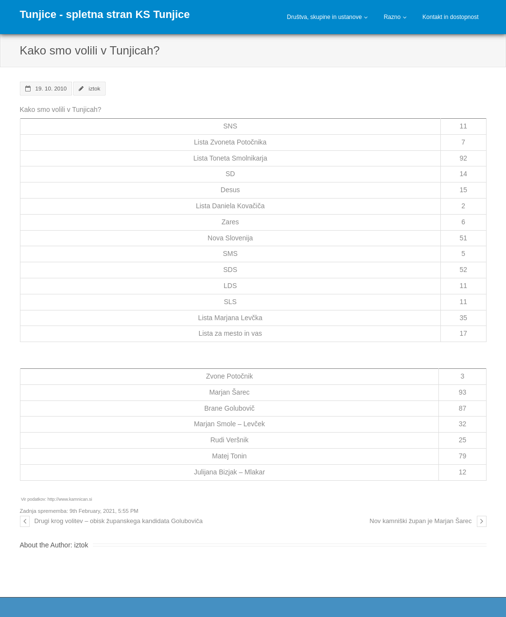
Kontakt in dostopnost (450, 17)
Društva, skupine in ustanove (324, 17)
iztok (94, 88)
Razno (392, 17)
